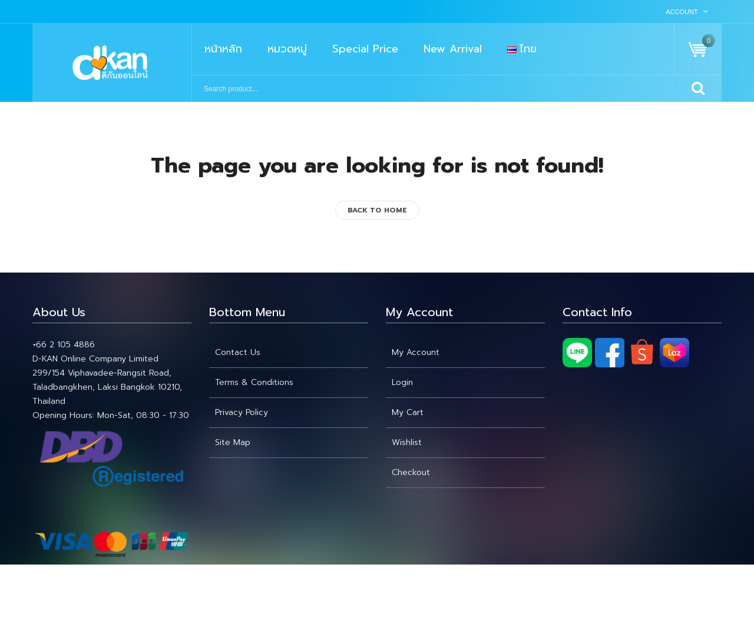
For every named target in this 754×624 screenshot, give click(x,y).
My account (415, 352)
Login (402, 382)
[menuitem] (223, 49)
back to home (377, 210)
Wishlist (407, 442)
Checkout (411, 472)
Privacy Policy (241, 412)
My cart (408, 412)
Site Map (232, 442)
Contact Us (237, 352)
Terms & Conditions (254, 382)
